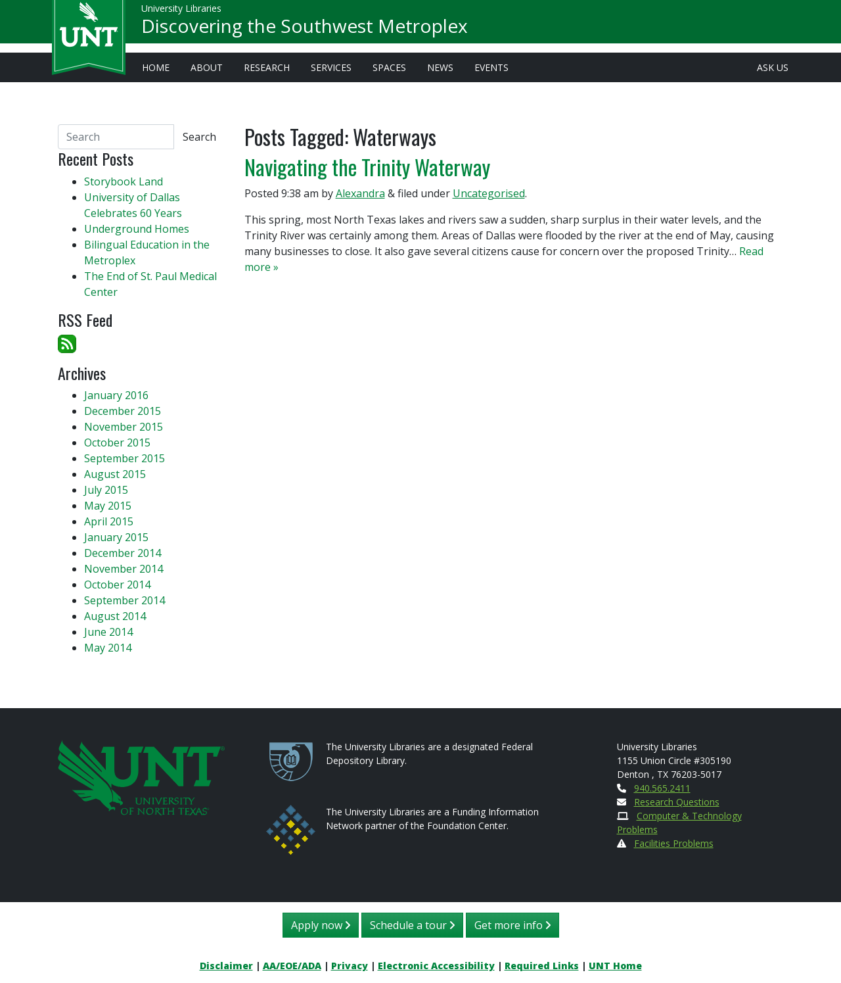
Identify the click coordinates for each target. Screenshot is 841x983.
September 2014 (124, 600)
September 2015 (124, 458)
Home (156, 67)
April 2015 (108, 521)
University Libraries (181, 13)
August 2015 (115, 474)
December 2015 (122, 411)
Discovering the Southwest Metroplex (304, 30)
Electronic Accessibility (436, 965)
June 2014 (108, 632)
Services (331, 67)
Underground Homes (136, 229)
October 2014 (117, 584)
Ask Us (772, 67)
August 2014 (115, 616)
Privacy (349, 965)
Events (491, 67)
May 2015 (107, 505)
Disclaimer (226, 965)
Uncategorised (489, 193)
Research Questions (676, 802)
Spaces (389, 67)
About (207, 67)
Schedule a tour (412, 925)
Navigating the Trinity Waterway (367, 166)
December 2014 (122, 553)
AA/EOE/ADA (292, 965)
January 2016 (116, 395)
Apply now (320, 925)
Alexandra (360, 193)
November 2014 (123, 569)
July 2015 (106, 490)
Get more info (512, 925)
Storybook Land (123, 181)
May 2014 (107, 647)
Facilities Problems (674, 843)
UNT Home (615, 965)
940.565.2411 (662, 788)
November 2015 (123, 427)
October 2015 (117, 442)
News (440, 67)
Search (199, 137)
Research (267, 67)
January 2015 (116, 537)
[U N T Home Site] (141, 776)
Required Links (542, 965)
